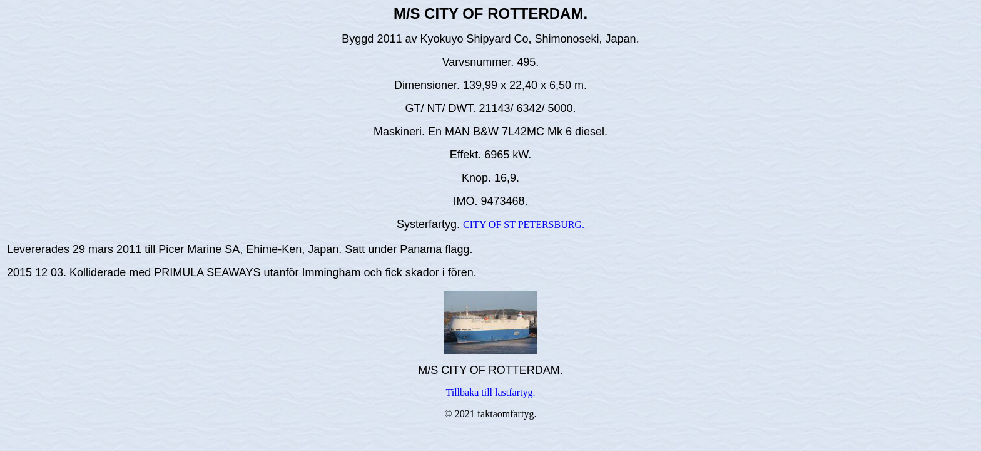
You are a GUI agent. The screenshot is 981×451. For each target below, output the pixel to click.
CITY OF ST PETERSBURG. (523, 224)
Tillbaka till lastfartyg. (491, 392)
